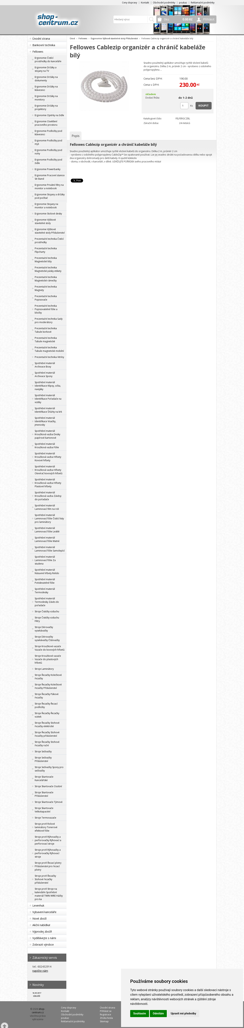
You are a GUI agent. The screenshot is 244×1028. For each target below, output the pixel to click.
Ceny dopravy (129, 2)
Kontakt (145, 2)
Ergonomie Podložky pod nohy (48, 151)
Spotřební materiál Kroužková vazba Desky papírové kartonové (47, 434)
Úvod (72, 38)
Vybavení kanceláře (44, 912)
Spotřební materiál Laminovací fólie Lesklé (47, 529)
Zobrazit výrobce (43, 944)
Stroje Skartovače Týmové (49, 802)
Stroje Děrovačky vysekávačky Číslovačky (47, 638)
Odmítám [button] (158, 1013)
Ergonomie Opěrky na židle (49, 115)
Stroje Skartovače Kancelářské (44, 778)
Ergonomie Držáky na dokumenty (46, 78)
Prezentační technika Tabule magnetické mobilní (49, 349)
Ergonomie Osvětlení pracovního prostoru (46, 123)
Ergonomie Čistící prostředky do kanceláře (48, 59)
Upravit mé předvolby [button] (183, 1013)
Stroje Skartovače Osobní (48, 786)
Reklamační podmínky (202, 2)
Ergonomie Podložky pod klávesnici (48, 132)
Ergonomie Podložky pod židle (48, 161)
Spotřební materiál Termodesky (45, 590)
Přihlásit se (106, 1011)
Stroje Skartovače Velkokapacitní (44, 809)
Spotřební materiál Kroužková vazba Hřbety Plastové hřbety (48, 483)
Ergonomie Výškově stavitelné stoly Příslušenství (50, 231)
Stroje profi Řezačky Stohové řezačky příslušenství (45, 879)
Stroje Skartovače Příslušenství (44, 794)
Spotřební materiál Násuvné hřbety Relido (47, 571)
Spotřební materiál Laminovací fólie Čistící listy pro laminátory (49, 518)
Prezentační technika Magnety (46, 288)
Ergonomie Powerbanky (47, 169)
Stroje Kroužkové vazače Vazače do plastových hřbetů (48, 659)
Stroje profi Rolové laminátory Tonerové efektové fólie (46, 827)
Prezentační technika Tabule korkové (46, 330)
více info (36, 995)
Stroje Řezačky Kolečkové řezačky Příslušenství (48, 686)
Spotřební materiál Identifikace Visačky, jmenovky (45, 421)
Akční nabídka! (41, 925)
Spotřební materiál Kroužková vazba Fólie (47, 445)
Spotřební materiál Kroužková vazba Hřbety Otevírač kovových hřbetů (48, 470)
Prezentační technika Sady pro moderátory (49, 320)
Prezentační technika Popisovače (46, 298)
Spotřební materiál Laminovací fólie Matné (47, 539)
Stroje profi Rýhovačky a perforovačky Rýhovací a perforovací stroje (48, 840)
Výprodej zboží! (42, 931)
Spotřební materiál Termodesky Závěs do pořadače (47, 602)
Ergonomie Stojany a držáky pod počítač (50, 196)
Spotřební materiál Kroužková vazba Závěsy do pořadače (48, 496)
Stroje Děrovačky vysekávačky (44, 629)
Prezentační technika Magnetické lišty (46, 259)
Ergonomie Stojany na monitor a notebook (46, 205)
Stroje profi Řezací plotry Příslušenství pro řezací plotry (48, 866)
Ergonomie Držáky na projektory (46, 107)
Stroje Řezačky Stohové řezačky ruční (47, 743)
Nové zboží (39, 918)
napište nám (40, 971)
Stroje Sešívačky (43, 751)
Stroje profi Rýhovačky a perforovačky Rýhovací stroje (48, 853)
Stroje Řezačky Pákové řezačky (47, 695)
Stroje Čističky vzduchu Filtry (47, 619)
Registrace (105, 1014)
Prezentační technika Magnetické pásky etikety (48, 269)
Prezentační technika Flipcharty (46, 250)
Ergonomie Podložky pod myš (48, 142)
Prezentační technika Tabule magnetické (46, 339)
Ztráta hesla (106, 1018)
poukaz (183, 2)
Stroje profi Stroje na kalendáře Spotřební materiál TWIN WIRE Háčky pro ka (49, 894)
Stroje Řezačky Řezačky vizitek (47, 715)
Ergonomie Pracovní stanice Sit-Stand (50, 177)
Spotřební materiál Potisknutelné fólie (45, 581)
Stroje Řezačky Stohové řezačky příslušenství (47, 734)
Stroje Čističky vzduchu (47, 611)
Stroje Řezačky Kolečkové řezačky (48, 676)
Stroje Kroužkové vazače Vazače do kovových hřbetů (49, 648)
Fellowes (37, 51)
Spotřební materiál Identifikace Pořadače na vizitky (48, 399)
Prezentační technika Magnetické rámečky (46, 278)
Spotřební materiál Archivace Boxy (45, 365)
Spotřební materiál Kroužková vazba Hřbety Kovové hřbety (48, 457)
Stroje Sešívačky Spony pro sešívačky (49, 769)
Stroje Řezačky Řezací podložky (46, 705)
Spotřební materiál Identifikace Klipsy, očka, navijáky (48, 386)
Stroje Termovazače (45, 817)
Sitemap (104, 1021)
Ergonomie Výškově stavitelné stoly (45, 221)
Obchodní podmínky (164, 2)
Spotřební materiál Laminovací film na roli (47, 507)
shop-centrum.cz (38, 1010)
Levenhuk (38, 905)
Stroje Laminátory (44, 668)
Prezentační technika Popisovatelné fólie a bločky (46, 309)
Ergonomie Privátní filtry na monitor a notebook (49, 186)
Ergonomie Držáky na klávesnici (46, 88)
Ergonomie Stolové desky (48, 213)
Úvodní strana (41, 38)
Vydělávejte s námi (44, 938)
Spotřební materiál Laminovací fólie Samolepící (50, 549)
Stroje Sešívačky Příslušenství (43, 759)
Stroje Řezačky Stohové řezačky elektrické (47, 724)
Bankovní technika (43, 45)
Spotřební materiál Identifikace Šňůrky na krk (48, 410)
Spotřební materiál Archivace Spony (45, 374)
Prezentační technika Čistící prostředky (49, 240)
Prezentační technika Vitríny (49, 357)
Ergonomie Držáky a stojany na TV (45, 69)
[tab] (75, 136)
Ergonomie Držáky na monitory (46, 97)
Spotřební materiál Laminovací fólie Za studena (45, 560)
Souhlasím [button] (139, 1013)
